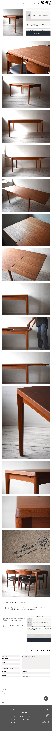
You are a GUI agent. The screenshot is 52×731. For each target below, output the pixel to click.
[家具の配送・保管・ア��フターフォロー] (8, 718)
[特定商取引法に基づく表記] (10, 721)
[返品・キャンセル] (12, 719)
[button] (47, 709)
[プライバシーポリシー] (11, 722)
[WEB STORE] (12, 713)
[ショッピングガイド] (11, 716)
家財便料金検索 (45, 626)
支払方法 (3, 662)
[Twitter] (26, 712)
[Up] (46, 698)
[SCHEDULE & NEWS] (25, 716)
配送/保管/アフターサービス (32, 30)
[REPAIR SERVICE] (25, 719)
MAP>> (48, 714)
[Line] (28, 712)
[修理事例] (28, 720)
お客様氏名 (4, 671)
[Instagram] (23, 712)
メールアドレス (24, 671)
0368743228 (47, 715)
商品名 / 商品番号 (5, 658)
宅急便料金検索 (33, 626)
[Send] (10, 679)
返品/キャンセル (44, 30)
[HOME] (13, 709)
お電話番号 (4, 675)
